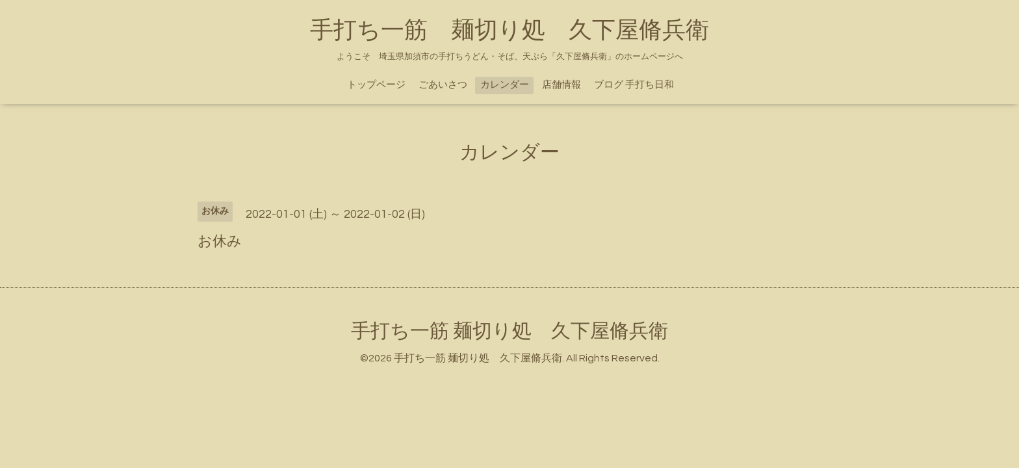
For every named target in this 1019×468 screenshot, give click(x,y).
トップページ (376, 85)
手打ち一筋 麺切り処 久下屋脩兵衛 (509, 30)
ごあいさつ (443, 85)
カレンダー (504, 85)
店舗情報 (561, 85)
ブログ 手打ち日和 (634, 85)
